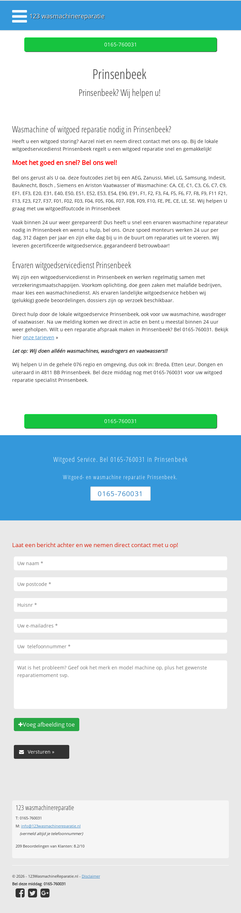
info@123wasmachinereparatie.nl (51, 825)
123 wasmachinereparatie (67, 16)
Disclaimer (91, 876)
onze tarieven (38, 337)
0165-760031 (120, 44)
